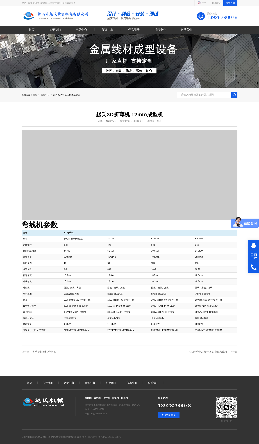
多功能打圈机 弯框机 (44, 351)
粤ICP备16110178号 (109, 436)
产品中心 (81, 29)
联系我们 (186, 29)
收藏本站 (216, 3)
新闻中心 (107, 29)
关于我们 (55, 29)
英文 (201, 3)
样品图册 (134, 29)
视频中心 (160, 29)
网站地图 (92, 436)
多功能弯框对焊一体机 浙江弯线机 (208, 351)
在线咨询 (230, 3)
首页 (32, 29)
